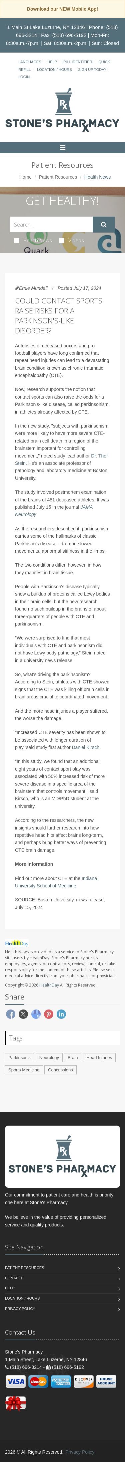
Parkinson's (19, 1057)
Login (24, 77)
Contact (13, 1278)
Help (52, 62)
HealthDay (49, 985)
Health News (33, 240)
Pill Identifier (77, 62)
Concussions (60, 1069)
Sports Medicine (23, 1069)
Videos (71, 240)
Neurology (49, 1057)
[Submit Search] (104, 225)
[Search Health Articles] (51, 224)
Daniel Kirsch (85, 747)
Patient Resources (58, 177)
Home (25, 177)
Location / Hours (54, 70)
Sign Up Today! (92, 70)
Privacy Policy (20, 1309)
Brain (73, 1057)
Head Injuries (99, 1057)
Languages (29, 62)
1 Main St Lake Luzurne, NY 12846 (46, 27)
